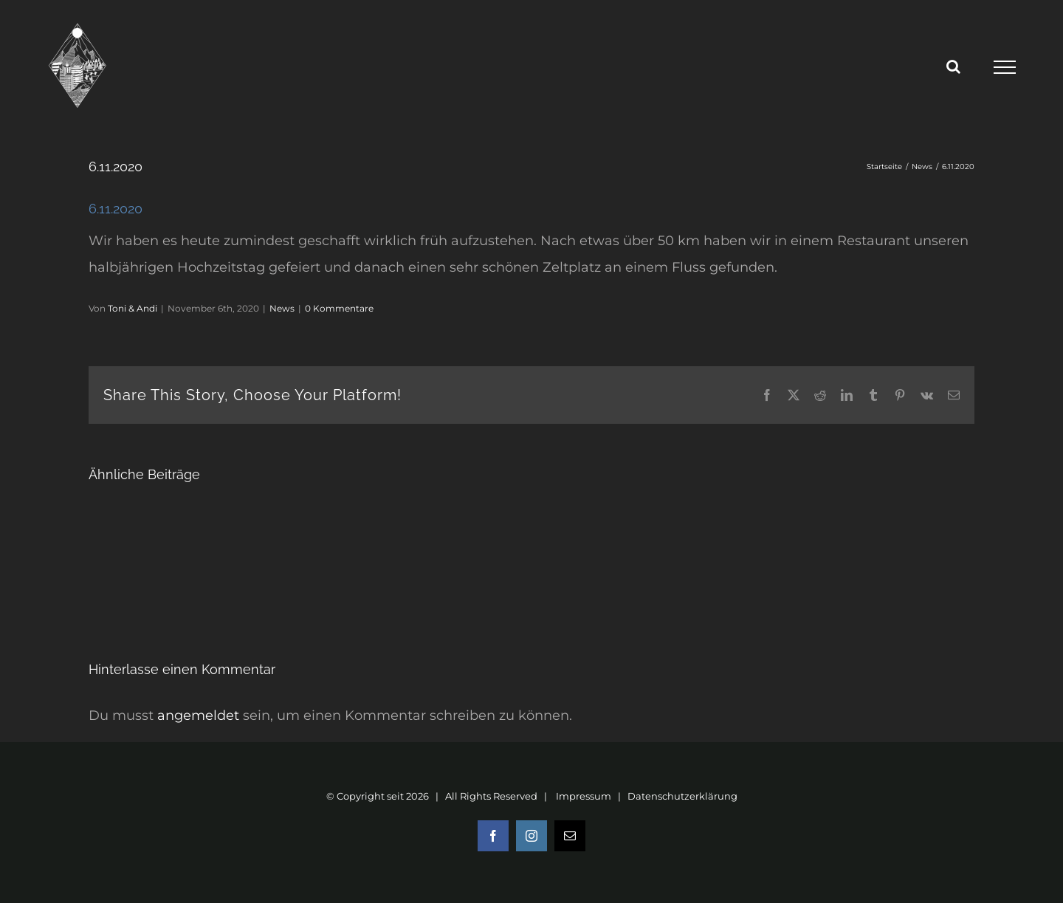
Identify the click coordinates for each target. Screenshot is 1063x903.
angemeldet (198, 715)
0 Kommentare (339, 308)
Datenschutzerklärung (682, 796)
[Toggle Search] (953, 66)
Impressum (583, 796)
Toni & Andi (132, 308)
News (282, 308)
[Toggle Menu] (1004, 67)
